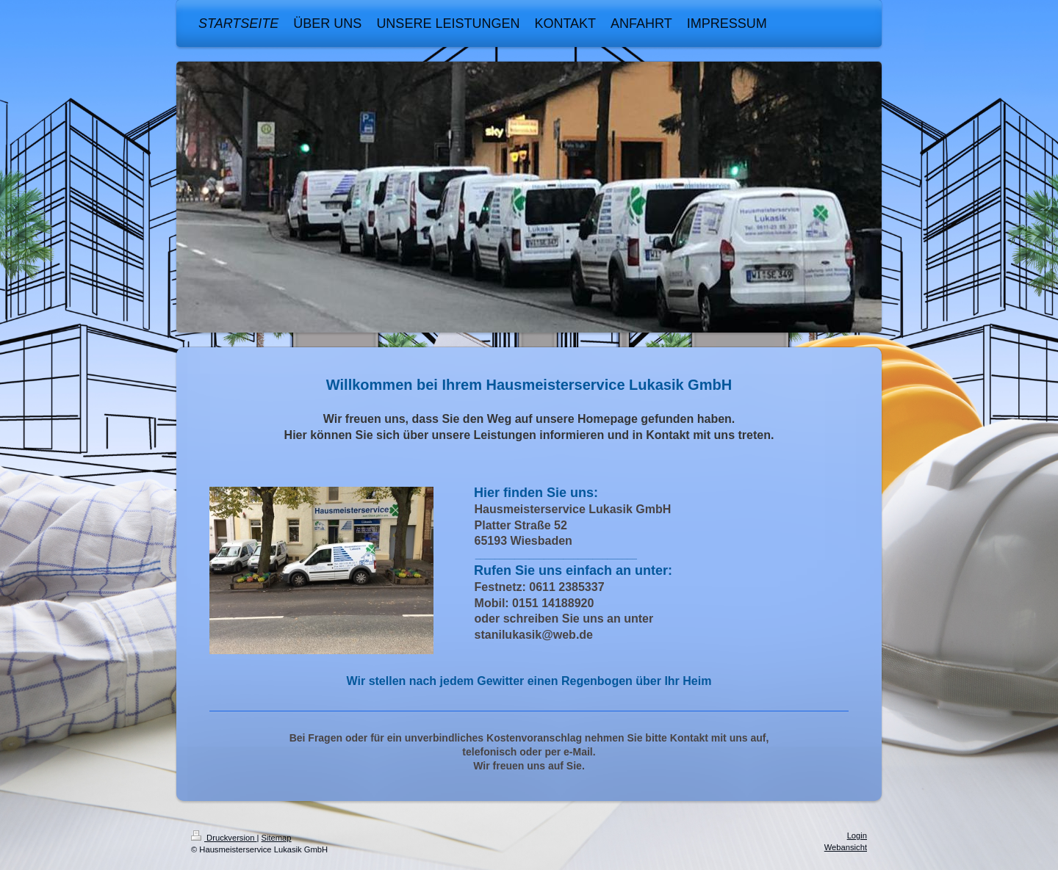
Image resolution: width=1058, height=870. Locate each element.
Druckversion (224, 837)
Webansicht (845, 847)
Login (857, 835)
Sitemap (277, 837)
